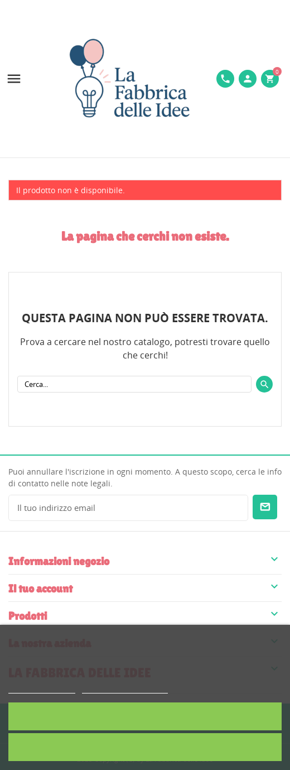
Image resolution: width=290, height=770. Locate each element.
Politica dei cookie (41, 688)
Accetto (145, 716)
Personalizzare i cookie (125, 688)
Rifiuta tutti (145, 747)
